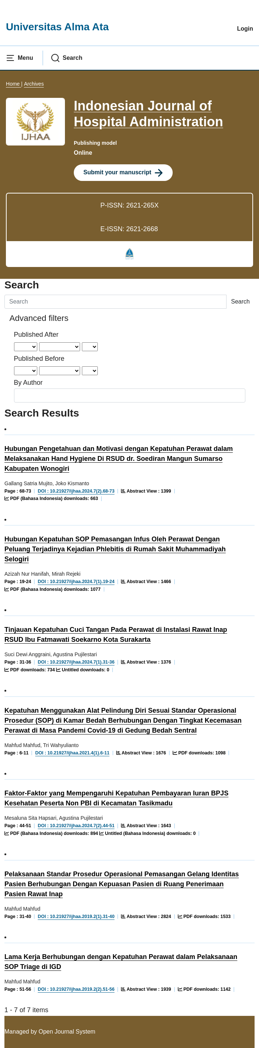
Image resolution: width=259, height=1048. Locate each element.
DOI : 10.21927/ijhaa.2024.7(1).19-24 (76, 581)
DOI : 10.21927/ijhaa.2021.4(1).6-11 (72, 753)
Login (245, 28)
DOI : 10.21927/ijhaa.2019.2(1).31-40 (76, 916)
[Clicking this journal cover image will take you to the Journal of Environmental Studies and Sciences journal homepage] (35, 121)
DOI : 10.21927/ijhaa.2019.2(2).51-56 (76, 989)
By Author (28, 382)
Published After (36, 334)
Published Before (39, 358)
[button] (19, 58)
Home (13, 84)
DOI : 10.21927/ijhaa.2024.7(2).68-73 (76, 491)
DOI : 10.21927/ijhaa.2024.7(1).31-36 (76, 662)
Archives (34, 84)
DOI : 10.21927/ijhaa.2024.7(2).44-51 (76, 825)
